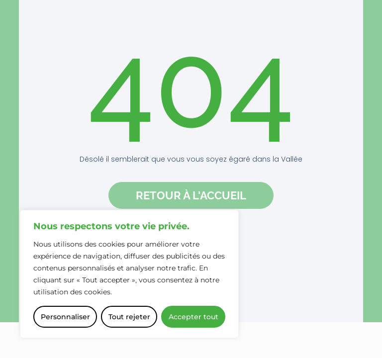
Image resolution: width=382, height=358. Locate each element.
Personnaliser (65, 316)
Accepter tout (193, 316)
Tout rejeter (129, 316)
